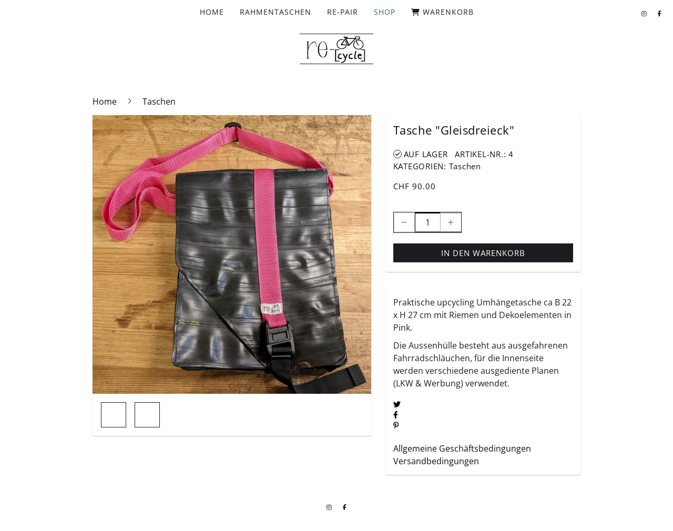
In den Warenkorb (483, 253)
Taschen (465, 166)
